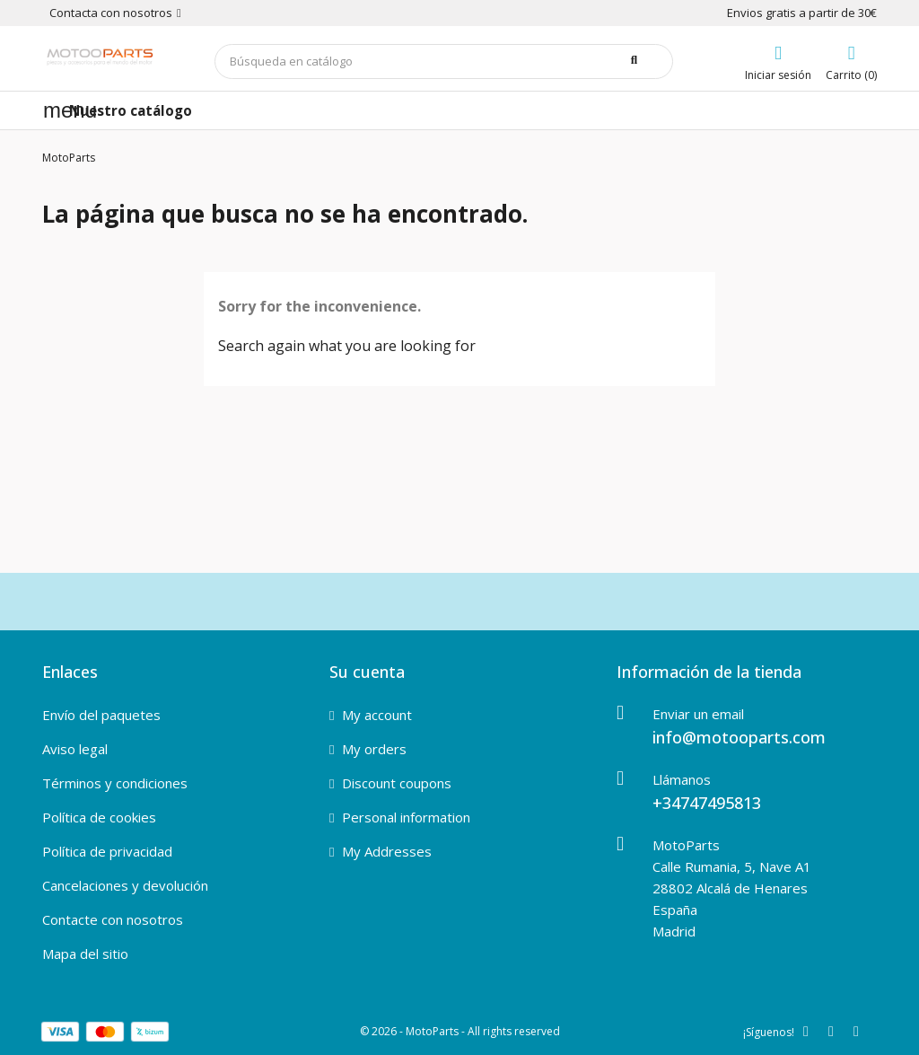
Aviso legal (75, 749)
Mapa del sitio (85, 954)
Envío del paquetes (101, 715)
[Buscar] (444, 61)
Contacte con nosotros (112, 919)
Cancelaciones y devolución (125, 885)
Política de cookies (99, 817)
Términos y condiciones (115, 783)
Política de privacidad (107, 851)
